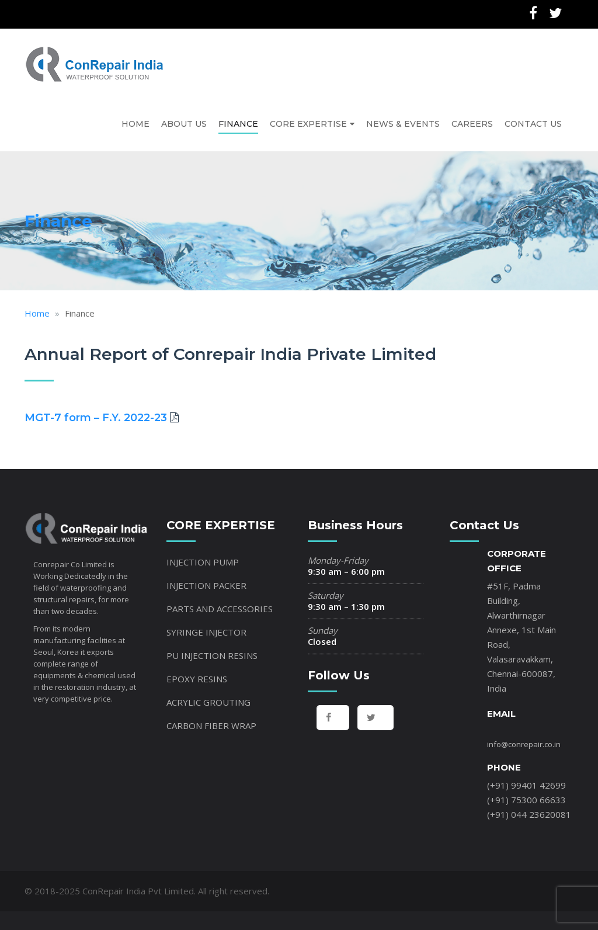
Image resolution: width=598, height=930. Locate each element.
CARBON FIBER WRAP (211, 720)
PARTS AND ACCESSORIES (219, 603)
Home (37, 308)
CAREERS (472, 121)
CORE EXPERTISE (308, 121)
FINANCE (238, 121)
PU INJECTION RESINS (212, 650)
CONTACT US (533, 121)
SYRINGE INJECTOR (206, 627)
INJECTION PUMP (202, 557)
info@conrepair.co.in (524, 739)
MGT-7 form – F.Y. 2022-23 (96, 412)
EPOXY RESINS (196, 673)
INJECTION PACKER (206, 580)
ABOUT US (184, 121)
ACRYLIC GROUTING (208, 697)
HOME (135, 121)
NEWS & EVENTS (403, 121)
